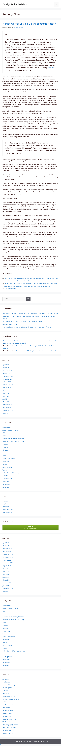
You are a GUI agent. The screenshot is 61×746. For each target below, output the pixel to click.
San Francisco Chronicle (10, 705)
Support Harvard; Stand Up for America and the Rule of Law (22, 321)
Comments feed (7, 509)
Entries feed (6, 507)
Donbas (35, 283)
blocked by (30, 527)
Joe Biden (55, 278)
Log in (4, 504)
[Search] (28, 299)
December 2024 (7, 376)
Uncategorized (7, 478)
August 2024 (6, 388)
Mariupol (42, 283)
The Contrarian (7, 713)
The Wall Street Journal (10, 730)
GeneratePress (43, 741)
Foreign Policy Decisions (14, 4)
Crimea (4, 436)
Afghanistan (6, 427)
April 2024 (5, 399)
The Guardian (6, 716)
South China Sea (7, 467)
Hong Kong (6, 453)
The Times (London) (9, 728)
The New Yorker (7, 722)
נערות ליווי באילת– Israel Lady (11, 341)
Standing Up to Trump (9, 324)
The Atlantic (6, 708)
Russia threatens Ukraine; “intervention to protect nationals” (36, 351)
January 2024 (6, 407)
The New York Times (9, 719)
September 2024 (7, 385)
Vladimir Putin (26, 281)
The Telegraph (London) (10, 725)
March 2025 (6, 368)
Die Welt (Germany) (8, 685)
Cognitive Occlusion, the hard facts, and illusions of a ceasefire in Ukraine (26, 327)
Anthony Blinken (26, 283)
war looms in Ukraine (35, 286)
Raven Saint (49, 283)
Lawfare (5, 690)
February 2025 (7, 370)
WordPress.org (7, 512)
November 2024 (7, 379)
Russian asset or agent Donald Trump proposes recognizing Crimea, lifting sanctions (30, 313)
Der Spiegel (6, 682)
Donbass (48, 278)
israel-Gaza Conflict (8, 459)
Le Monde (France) (8, 696)
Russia (4, 281)
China (4, 433)
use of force (17, 281)
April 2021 (5, 413)
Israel (4, 456)
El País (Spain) (7, 688)
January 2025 (6, 373)
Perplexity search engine (10, 699)
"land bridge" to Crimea (12, 283)
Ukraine (10, 281)
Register (5, 501)
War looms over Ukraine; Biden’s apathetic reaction (29, 23)
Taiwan (4, 470)
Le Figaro (5, 693)
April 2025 (5, 365)
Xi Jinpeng (5, 487)
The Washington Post (9, 733)
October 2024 (6, 382)
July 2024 (5, 390)
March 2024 (6, 402)
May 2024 (5, 396)
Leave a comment (10, 289)
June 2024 (5, 393)
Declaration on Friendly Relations (33, 278)
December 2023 (7, 410)
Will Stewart (46, 286)
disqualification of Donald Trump (13, 441)
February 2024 (7, 405)
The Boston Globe (8, 710)
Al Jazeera (5, 679)
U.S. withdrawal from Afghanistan (13, 473)
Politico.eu (5, 702)
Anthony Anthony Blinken (13, 278)
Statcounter (4, 745)
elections (5, 450)
